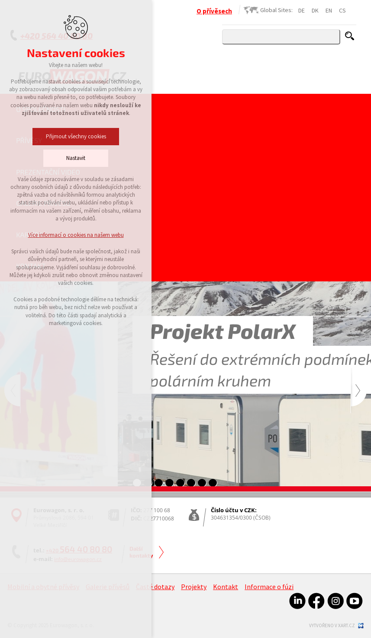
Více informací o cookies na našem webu (76, 235)
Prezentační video (48, 172)
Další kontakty (141, 552)
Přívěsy (29, 140)
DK (315, 10)
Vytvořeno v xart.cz (332, 625)
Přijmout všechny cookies (76, 136)
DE (301, 10)
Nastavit (75, 158)
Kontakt (30, 266)
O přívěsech (214, 11)
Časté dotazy (155, 586)
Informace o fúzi (269, 586)
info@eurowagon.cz (78, 559)
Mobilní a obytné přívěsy (43, 586)
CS (342, 10)
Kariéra (29, 234)
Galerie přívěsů (43, 203)
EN (329, 10)
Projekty (193, 586)
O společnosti (40, 109)
